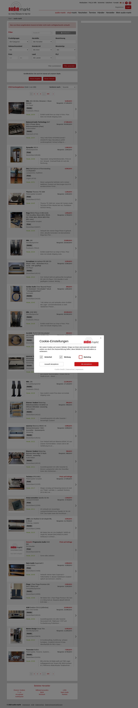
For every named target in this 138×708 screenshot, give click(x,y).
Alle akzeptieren (86, 364)
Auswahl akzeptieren (51, 364)
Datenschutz (70, 369)
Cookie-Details (60, 369)
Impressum (79, 369)
